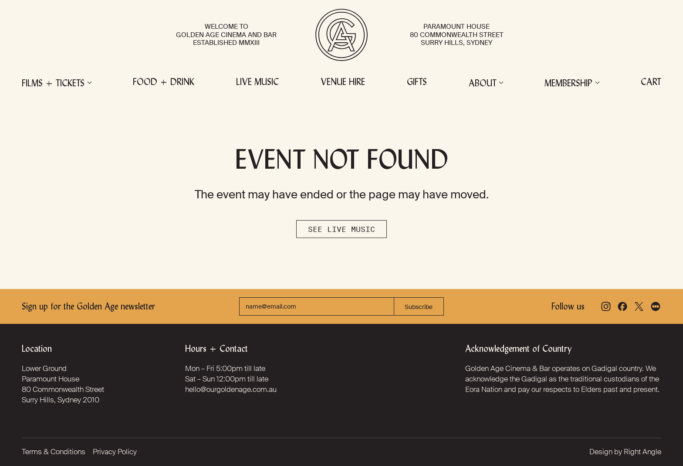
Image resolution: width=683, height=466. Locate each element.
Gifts (417, 82)
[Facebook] (622, 306)
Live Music (257, 82)
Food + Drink (163, 82)
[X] (639, 306)
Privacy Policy (115, 451)
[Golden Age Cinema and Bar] (341, 34)
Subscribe (419, 307)
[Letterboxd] (655, 306)
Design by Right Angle (625, 451)
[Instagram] (606, 306)
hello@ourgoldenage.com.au (231, 389)
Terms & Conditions (53, 451)
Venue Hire (343, 82)
